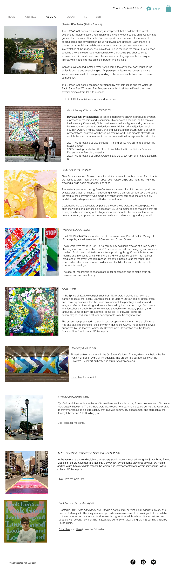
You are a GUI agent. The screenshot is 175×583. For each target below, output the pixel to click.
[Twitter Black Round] (153, 562)
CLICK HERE (69, 99)
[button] (168, 8)
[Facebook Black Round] (133, 562)
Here (79, 529)
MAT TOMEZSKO (127, 8)
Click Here (76, 377)
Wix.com (32, 563)
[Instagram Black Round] (143, 562)
